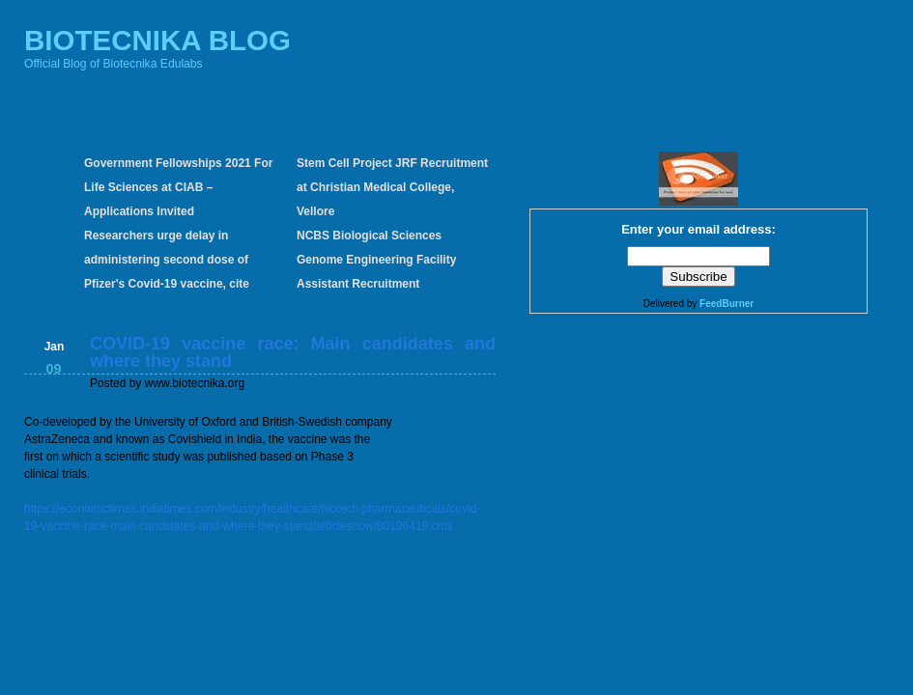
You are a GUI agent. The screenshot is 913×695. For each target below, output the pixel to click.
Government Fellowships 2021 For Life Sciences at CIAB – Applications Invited (178, 187)
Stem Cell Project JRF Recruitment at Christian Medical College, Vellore (392, 187)
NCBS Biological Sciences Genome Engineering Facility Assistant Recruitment (376, 260)
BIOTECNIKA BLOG (157, 40)
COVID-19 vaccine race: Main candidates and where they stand (293, 352)
